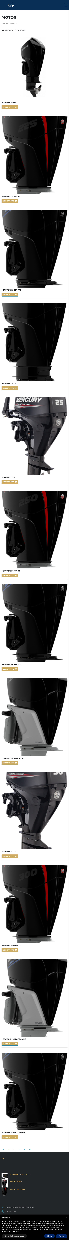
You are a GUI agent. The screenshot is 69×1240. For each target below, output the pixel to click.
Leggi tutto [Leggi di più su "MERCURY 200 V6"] (8, 107)
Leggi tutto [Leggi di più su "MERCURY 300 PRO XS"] (8, 950)
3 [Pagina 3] (19, 1149)
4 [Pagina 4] (24, 1149)
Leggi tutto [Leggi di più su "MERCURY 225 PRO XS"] (8, 201)
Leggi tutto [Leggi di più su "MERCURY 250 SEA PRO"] (8, 669)
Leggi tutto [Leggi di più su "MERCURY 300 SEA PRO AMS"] (8, 1044)
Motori (8, 23)
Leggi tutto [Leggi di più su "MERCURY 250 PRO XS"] (8, 575)
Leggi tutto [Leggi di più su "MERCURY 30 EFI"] (8, 856)
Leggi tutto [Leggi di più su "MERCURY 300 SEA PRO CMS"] (8, 1137)
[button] (66, 1217)
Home (3, 23)
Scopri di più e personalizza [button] (14, 1236)
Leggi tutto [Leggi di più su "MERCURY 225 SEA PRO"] (8, 294)
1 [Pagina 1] (8, 1149)
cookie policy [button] (59, 1223)
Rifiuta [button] (49, 1236)
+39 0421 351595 (11, 1211)
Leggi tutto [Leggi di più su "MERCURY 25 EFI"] (8, 482)
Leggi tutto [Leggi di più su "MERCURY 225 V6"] (8, 388)
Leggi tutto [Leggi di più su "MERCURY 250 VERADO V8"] (8, 763)
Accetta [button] (61, 1236)
